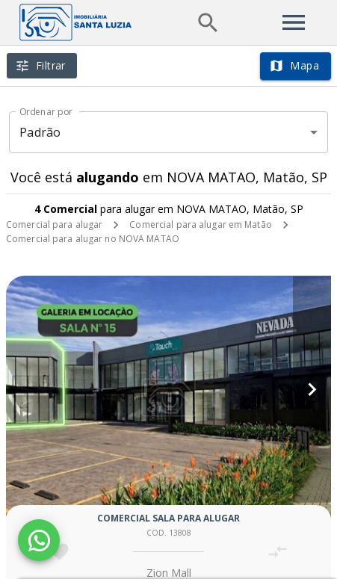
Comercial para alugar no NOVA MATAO (92, 238)
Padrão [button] (40, 132)
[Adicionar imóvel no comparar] (277, 551)
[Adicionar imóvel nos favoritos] (59, 551)
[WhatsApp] (39, 540)
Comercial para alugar (54, 224)
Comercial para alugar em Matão (200, 224)
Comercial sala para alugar (168, 518)
